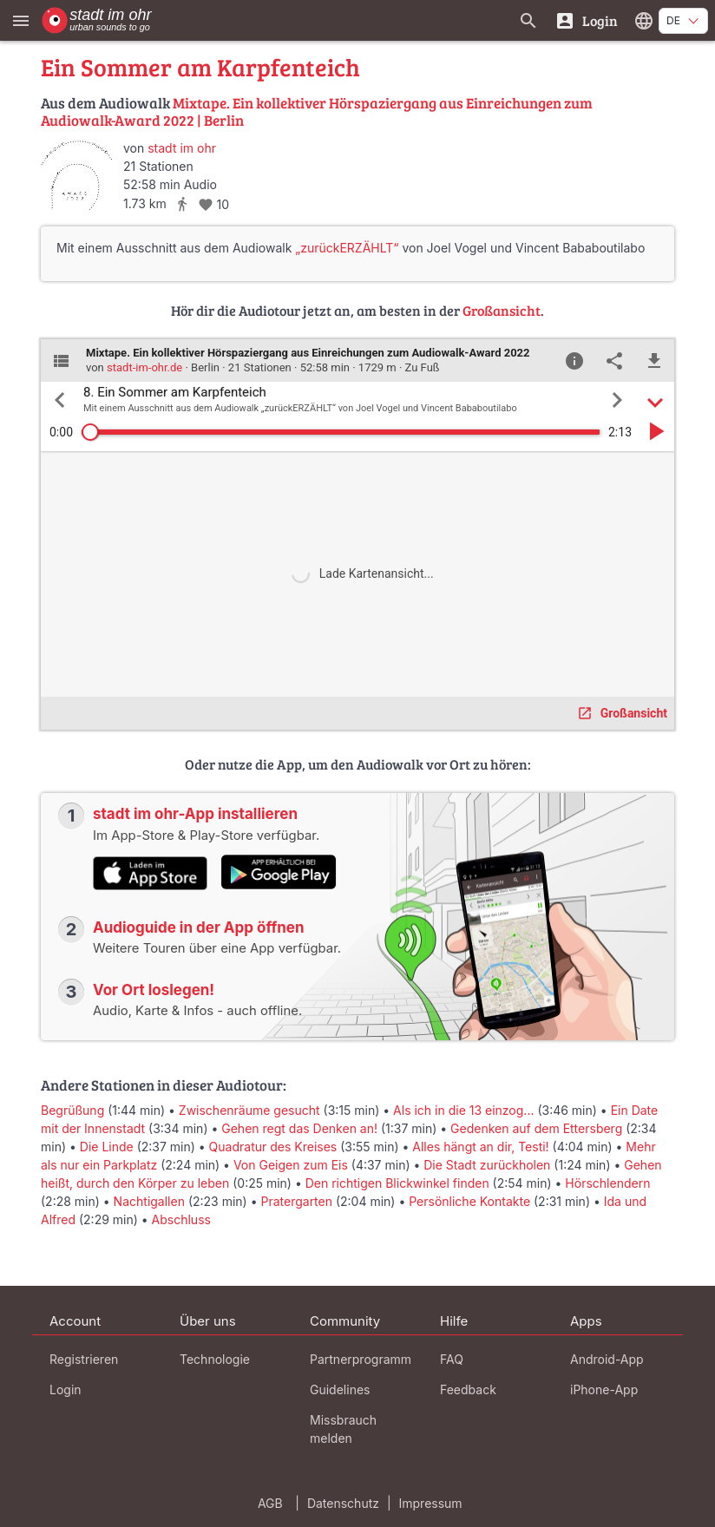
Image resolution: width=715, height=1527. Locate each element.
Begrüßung (72, 1110)
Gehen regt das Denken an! (299, 1128)
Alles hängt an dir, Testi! (480, 1146)
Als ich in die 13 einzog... (463, 1110)
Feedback (468, 1389)
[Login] (586, 20)
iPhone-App (604, 1389)
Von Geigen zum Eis (290, 1164)
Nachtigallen (149, 1201)
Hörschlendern (607, 1183)
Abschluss (181, 1219)
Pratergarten (296, 1201)
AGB (270, 1503)
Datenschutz (343, 1503)
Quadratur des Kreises (273, 1146)
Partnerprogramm (360, 1359)
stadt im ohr (182, 148)
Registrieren (83, 1359)
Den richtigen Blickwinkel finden (397, 1183)
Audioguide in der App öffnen (199, 927)
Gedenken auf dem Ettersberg (536, 1128)
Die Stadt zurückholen (486, 1164)
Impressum (430, 1503)
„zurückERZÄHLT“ (346, 247)
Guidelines (340, 1389)
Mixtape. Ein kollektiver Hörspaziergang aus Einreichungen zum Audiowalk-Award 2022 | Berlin (317, 111)
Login (65, 1389)
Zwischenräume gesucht (249, 1110)
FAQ (451, 1359)
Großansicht (501, 310)
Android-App (607, 1359)
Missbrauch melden (343, 1428)
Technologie (215, 1359)
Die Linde (107, 1146)
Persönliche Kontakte (469, 1201)
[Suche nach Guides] (528, 20)
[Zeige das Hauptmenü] (21, 20)
